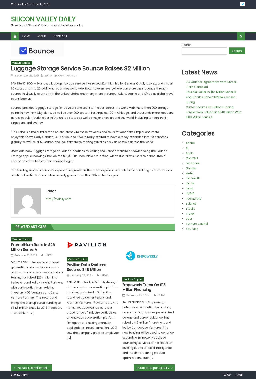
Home (26, 36)
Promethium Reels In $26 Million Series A (33, 247)
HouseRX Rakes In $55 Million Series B (211, 92)
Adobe (190, 143)
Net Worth (193, 178)
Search (187, 45)
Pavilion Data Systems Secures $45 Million (86, 267)
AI (187, 148)
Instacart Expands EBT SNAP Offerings (156, 368)
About (42, 36)
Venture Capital (21, 62)
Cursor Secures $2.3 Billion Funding (209, 107)
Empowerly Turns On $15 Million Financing (144, 287)
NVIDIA (190, 193)
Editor (48, 75)
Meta (189, 173)
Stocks (190, 209)
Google (191, 168)
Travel (190, 214)
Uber (189, 219)
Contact (60, 36)
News (189, 188)
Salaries (191, 204)
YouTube (192, 229)
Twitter (226, 375)
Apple (190, 153)
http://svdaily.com (59, 199)
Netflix (190, 183)
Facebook (192, 163)
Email (239, 375)
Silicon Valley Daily (43, 19)
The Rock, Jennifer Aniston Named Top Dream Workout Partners (34, 368)
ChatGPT (192, 158)
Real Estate (193, 199)
